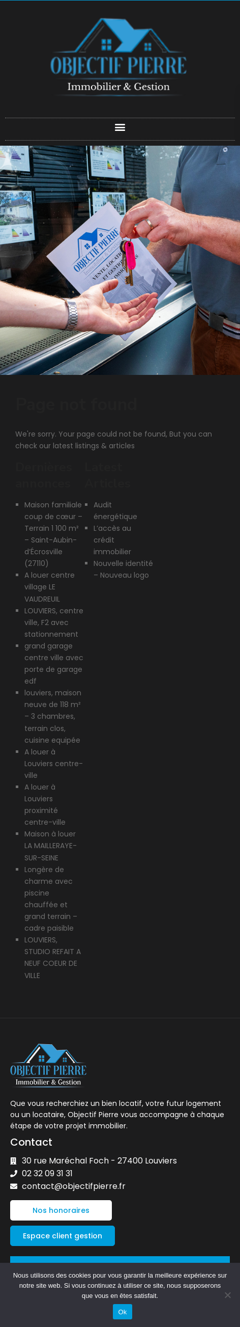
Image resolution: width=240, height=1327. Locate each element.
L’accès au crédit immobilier (112, 540)
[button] (120, 126)
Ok (122, 1312)
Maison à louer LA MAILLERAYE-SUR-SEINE (50, 845)
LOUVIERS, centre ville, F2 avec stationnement (53, 622)
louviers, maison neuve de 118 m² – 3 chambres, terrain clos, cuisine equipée (52, 716)
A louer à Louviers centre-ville (53, 763)
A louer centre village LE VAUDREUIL (49, 587)
